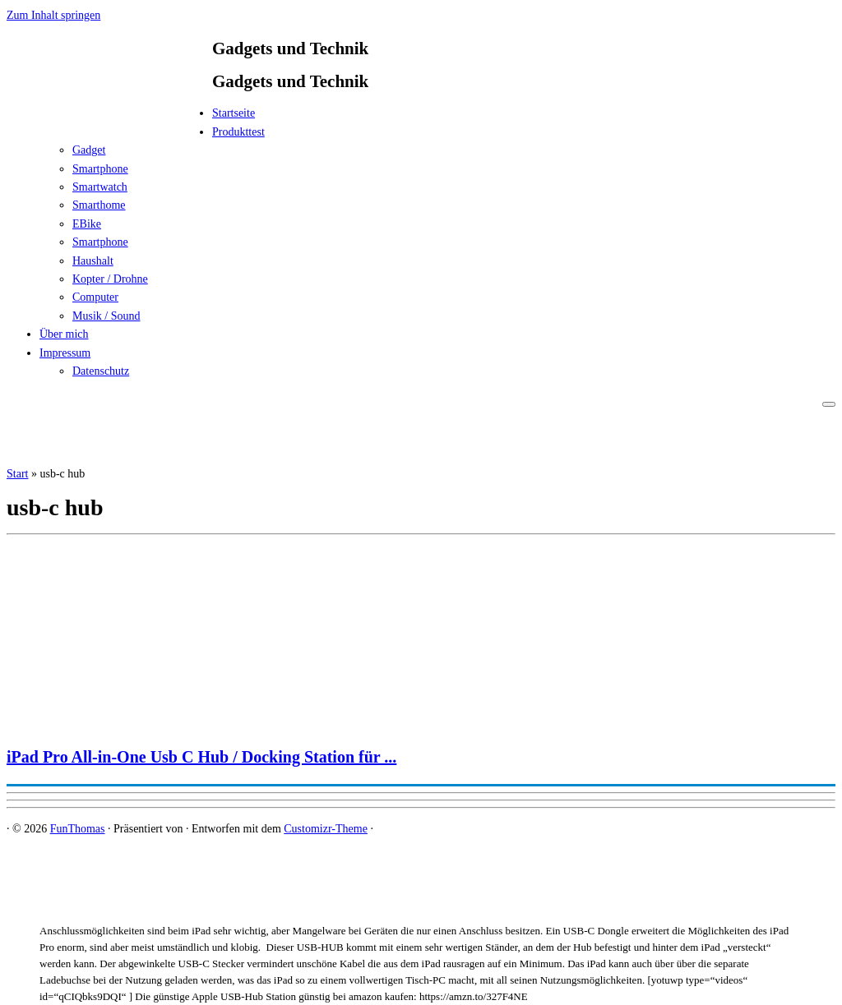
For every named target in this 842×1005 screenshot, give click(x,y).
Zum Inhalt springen (53, 15)
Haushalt (92, 261)
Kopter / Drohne (110, 279)
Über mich (63, 334)
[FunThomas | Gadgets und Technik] (109, 118)
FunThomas (77, 829)
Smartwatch (99, 187)
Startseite (233, 113)
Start (17, 474)
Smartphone (100, 169)
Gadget (88, 150)
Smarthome (99, 205)
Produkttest (238, 132)
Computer (95, 297)
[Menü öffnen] (828, 404)
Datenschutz (100, 371)
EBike (86, 224)
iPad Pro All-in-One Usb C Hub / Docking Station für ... (201, 757)
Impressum (64, 353)
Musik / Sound (106, 316)
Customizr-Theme (326, 829)
